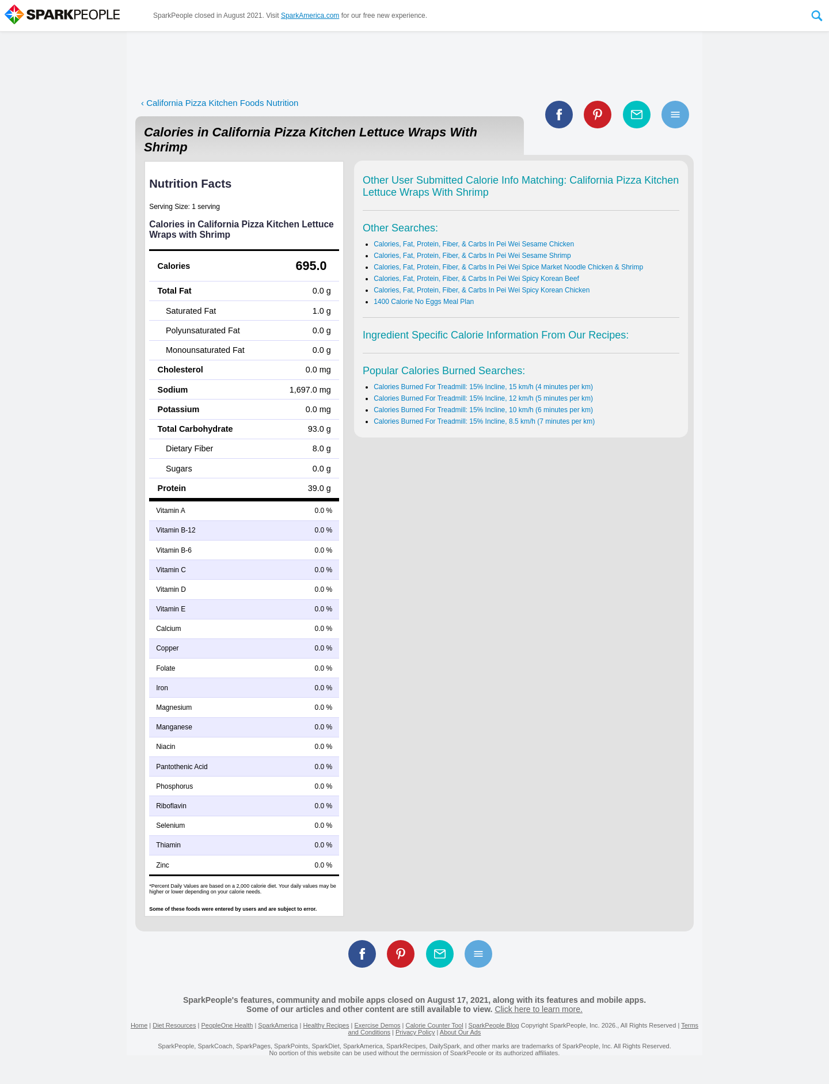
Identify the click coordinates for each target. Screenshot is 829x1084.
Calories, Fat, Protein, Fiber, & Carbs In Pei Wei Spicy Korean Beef (476, 279)
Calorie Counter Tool (434, 1025)
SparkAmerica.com (310, 16)
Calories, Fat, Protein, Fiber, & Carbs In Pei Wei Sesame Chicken (474, 244)
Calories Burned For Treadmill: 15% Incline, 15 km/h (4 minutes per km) (483, 387)
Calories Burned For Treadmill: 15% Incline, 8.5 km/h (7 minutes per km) (484, 421)
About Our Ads (460, 1032)
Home (139, 1025)
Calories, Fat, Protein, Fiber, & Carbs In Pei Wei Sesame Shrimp (472, 256)
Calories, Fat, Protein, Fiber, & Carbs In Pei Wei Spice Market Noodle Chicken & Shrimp (508, 267)
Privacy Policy (415, 1032)
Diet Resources (174, 1025)
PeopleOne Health (227, 1025)
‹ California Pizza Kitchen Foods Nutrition (219, 103)
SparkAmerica (278, 1025)
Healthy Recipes (326, 1025)
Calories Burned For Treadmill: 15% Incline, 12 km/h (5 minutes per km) (483, 398)
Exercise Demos (377, 1025)
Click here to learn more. (539, 1009)
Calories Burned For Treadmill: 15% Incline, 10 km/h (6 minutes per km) (483, 410)
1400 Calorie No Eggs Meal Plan (424, 302)
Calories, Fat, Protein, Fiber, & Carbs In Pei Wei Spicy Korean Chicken (482, 290)
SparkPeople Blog (494, 1025)
